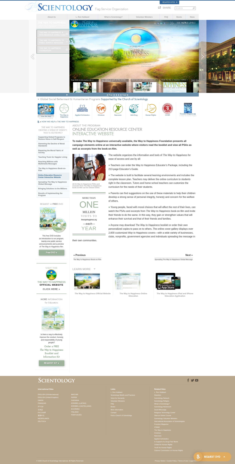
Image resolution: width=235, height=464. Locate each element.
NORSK (74, 397)
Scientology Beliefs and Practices (123, 395)
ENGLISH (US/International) (48, 394)
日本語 (40, 410)
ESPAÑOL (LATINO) (78, 403)
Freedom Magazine (187, 115)
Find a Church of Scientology (121, 415)
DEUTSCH (42, 421)
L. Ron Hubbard (82, 17)
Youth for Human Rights (163, 447)
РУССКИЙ (42, 412)
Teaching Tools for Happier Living (52, 157)
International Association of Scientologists (169, 421)
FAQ (166, 17)
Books (179, 17)
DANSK (41, 400)
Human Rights (150, 109)
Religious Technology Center (164, 412)
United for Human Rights (163, 444)
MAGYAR (74, 394)
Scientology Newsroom (162, 407)
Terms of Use (183, 461)
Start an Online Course (162, 415)
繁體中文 (41, 415)
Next (124, 94)
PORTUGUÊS (76, 415)
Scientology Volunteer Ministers (165, 418)
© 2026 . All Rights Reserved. (60, 461)
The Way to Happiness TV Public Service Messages (51, 41)
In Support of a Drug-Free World (166, 442)
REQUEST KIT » (51, 363)
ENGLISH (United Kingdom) (48, 397)
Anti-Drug (133, 109)
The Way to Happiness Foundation (50, 49)
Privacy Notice (160, 461)
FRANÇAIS (42, 403)
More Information (117, 410)
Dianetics (157, 395)
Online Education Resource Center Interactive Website (50, 176)
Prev (111, 94)
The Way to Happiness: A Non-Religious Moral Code (52, 33)
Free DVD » (51, 252)
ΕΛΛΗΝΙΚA (75, 409)
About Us (52, 17)
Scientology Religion (161, 401)
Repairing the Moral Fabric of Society (50, 151)
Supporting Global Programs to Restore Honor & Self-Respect (51, 138)
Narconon (118, 109)
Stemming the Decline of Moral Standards (51, 145)
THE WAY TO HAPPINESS (68, 121)
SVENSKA (75, 400)
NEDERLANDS (43, 418)
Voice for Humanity (117, 398)
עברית (40, 406)
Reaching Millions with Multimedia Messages (48, 163)
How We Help (46, 116)
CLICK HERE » (51, 289)
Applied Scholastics (82, 109)
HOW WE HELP (48, 121)
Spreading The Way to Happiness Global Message (52, 183)
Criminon (101, 109)
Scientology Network (161, 398)
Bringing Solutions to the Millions (52, 189)
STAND (157, 427)
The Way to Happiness (64, 110)
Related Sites (170, 2)
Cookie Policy (172, 461)
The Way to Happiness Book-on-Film (52, 169)
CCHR (167, 109)
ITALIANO (74, 412)
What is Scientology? (113, 17)
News (192, 17)
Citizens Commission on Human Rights (168, 450)
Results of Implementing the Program (50, 194)
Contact (113, 412)
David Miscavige (160, 410)
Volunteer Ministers (144, 17)
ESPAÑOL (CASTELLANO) (81, 406)
